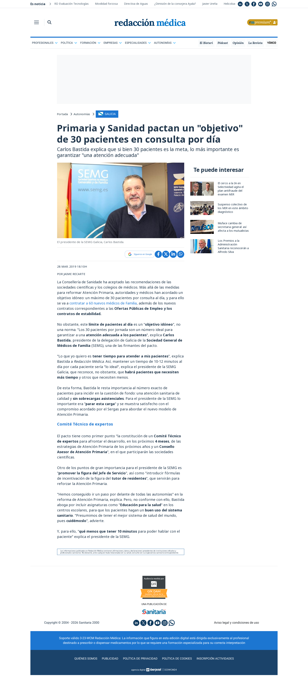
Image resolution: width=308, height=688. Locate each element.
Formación (90, 42)
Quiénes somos (84, 671)
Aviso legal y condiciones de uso (236, 635)
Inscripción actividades (216, 671)
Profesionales (45, 42)
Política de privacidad (140, 671)
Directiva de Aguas (136, 3)
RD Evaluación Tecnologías (71, 3)
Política (69, 42)
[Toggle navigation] (36, 22)
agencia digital (138, 682)
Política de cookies (177, 671)
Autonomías (165, 42)
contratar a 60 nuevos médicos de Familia (104, 315)
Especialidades (138, 42)
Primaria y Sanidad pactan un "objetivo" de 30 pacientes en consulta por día (150, 139)
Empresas (113, 42)
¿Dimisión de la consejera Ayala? (175, 3)
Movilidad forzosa (106, 3)
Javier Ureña (209, 3)
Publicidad (109, 671)
